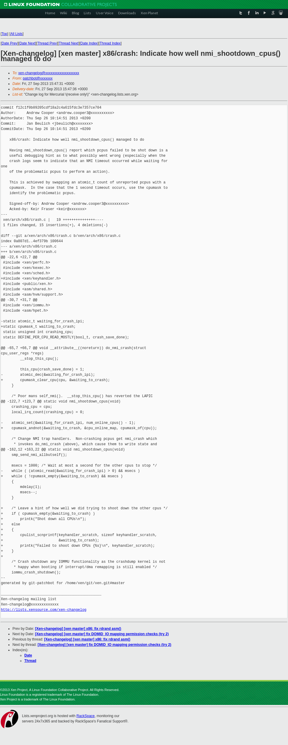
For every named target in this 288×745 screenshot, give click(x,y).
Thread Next (68, 43)
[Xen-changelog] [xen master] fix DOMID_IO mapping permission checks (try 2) (102, 634)
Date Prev (9, 43)
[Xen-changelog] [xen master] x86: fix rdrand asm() (78, 629)
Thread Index (110, 43)
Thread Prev (47, 43)
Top (4, 34)
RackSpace (85, 716)
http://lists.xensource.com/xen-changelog (43, 609)
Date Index (89, 43)
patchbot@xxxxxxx (38, 78)
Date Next (27, 43)
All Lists (16, 34)
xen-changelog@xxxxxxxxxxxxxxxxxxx (48, 73)
